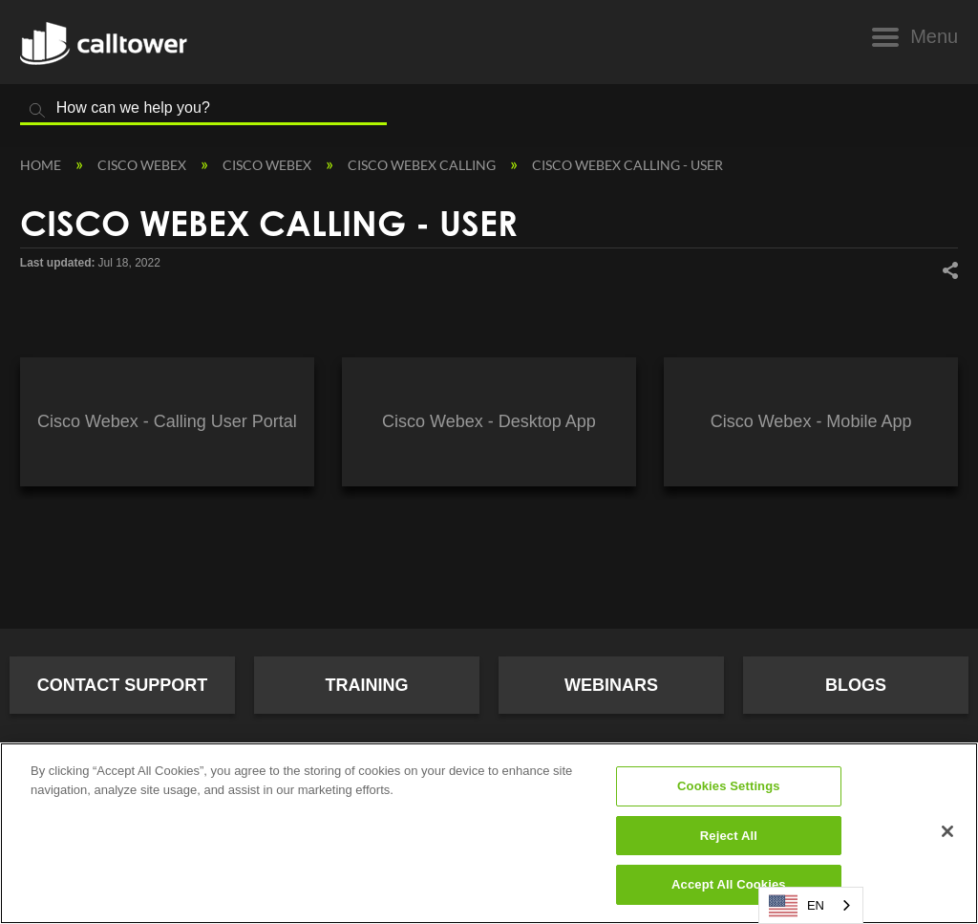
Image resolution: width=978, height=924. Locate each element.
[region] (489, 833)
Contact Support (122, 685)
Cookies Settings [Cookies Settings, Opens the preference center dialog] (728, 786)
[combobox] (810, 905)
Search (37, 111)
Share (949, 270)
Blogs (855, 685)
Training (367, 685)
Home (42, 165)
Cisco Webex (143, 165)
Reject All (728, 835)
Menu (934, 36)
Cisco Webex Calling (423, 165)
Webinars (611, 685)
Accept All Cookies (728, 884)
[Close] (947, 831)
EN (796, 905)
